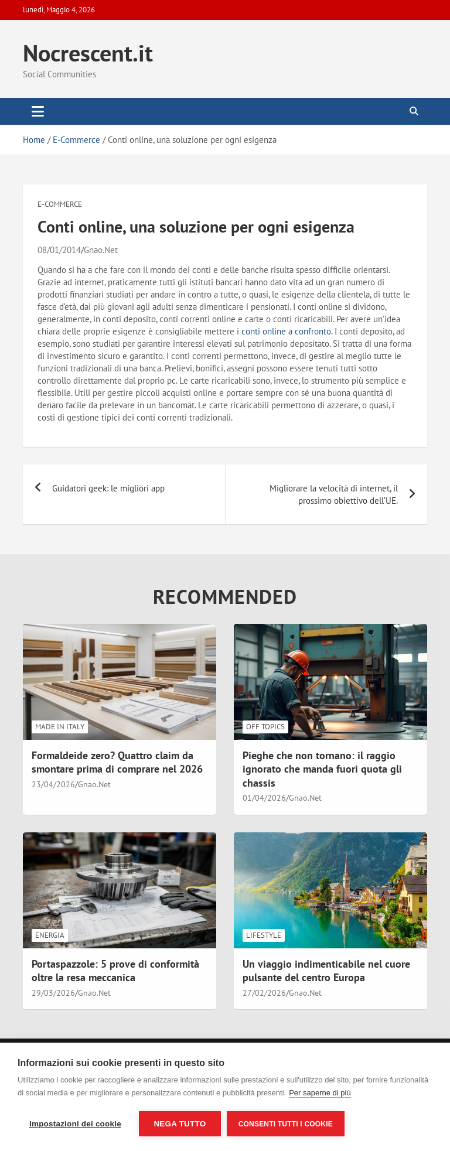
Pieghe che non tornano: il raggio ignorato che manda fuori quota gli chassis (322, 769)
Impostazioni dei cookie (75, 1123)
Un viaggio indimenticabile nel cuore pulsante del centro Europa (326, 970)
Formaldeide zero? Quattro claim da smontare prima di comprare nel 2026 (117, 762)
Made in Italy (59, 727)
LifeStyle (263, 935)
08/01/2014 (59, 249)
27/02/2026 (264, 993)
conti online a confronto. (286, 331)
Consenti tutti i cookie (285, 1124)
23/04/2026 (53, 784)
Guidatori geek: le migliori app (108, 488)
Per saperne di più (320, 1092)
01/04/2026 (264, 798)
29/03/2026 (53, 993)
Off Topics (265, 727)
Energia (49, 935)
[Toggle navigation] (38, 111)
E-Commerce (60, 204)
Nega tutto (180, 1123)
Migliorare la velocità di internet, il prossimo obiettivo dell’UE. (334, 494)
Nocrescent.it (88, 52)
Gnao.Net (101, 249)
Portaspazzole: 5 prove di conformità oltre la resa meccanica (115, 970)
